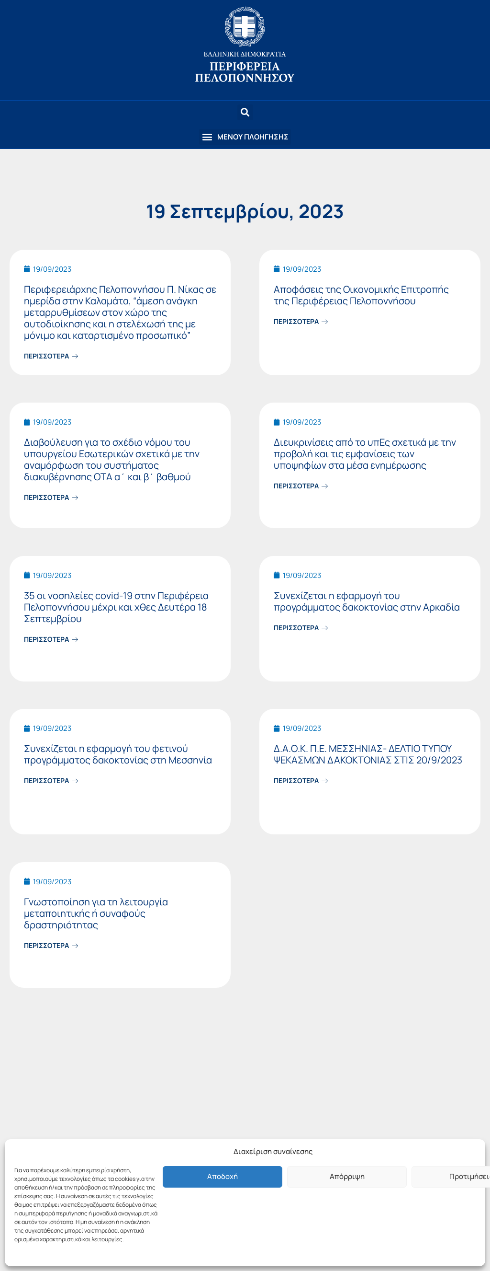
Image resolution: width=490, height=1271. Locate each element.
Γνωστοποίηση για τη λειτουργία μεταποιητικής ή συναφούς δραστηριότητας (96, 913)
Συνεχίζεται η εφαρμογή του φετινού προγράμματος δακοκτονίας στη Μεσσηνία (118, 754)
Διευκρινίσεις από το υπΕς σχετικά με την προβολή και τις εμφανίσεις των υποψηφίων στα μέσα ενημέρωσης (365, 454)
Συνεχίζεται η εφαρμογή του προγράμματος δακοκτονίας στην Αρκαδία (367, 601)
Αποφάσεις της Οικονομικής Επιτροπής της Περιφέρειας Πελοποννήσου (361, 295)
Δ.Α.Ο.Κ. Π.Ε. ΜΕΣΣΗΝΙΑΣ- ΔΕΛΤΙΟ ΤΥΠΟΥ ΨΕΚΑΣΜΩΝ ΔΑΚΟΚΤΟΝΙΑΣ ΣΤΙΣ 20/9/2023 (368, 754)
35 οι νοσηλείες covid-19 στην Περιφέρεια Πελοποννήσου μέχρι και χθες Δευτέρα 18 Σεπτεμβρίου (116, 607)
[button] (245, 137)
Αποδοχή (222, 1176)
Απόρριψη (347, 1176)
